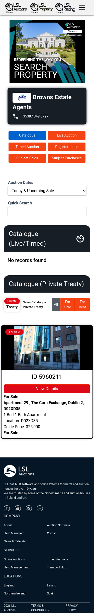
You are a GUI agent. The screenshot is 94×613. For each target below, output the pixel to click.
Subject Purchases (67, 158)
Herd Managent (14, 533)
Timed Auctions (57, 559)
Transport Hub (56, 567)
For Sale (67, 304)
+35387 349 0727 (34, 116)
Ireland (51, 585)
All (56, 304)
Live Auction (66, 135)
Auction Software (58, 525)
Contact (52, 533)
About (8, 525)
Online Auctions (14, 559)
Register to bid (66, 147)
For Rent (82, 304)
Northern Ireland (15, 593)
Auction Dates (20, 182)
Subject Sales (27, 158)
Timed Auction (27, 147)
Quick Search (20, 203)
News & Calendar (15, 541)
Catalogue (27, 135)
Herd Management (16, 567)
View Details (47, 388)
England (9, 585)
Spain (51, 593)
